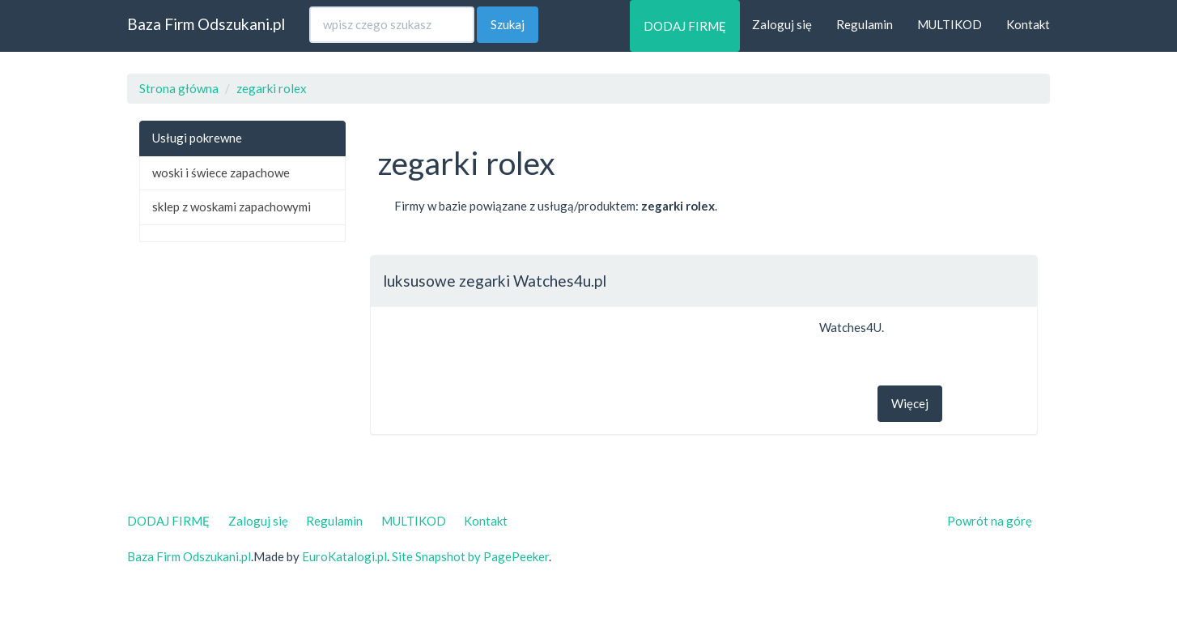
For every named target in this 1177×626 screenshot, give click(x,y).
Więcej (909, 403)
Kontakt (1028, 24)
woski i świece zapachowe (221, 172)
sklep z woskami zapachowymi (231, 206)
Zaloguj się (782, 24)
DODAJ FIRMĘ (685, 26)
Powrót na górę (989, 520)
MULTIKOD (949, 24)
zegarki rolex (271, 88)
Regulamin (864, 24)
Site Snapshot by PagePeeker (470, 556)
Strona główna (179, 88)
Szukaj (508, 24)
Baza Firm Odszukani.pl (206, 24)
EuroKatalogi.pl (344, 556)
